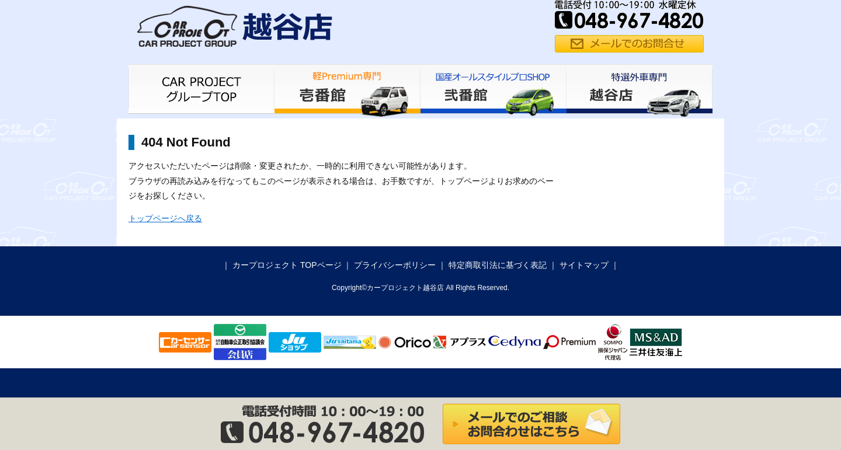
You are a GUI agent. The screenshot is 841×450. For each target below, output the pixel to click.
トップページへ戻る (165, 218)
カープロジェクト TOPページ (286, 265)
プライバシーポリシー (395, 265)
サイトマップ (584, 265)
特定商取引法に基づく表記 (498, 265)
